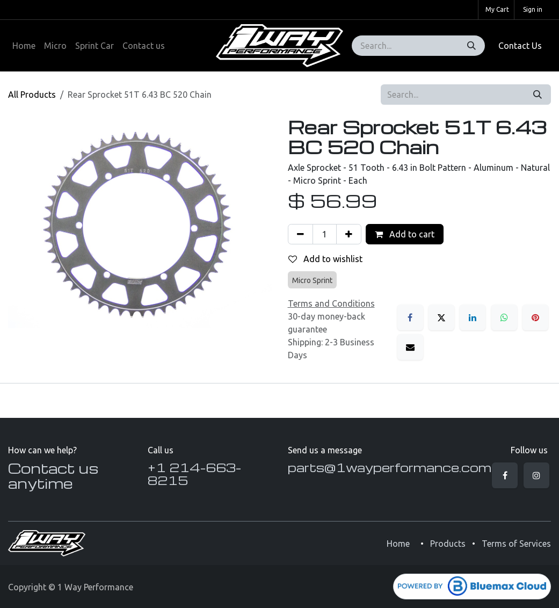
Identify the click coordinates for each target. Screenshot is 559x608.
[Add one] (348, 234)
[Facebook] (410, 317)
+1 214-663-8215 (194, 474)
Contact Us (520, 45)
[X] (441, 317)
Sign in (532, 9)
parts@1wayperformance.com (389, 467)
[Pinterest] (535, 317)
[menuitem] (24, 45)
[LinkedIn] (472, 317)
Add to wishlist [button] (325, 259)
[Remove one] (300, 234)
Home (398, 543)
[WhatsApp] (504, 317)
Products (448, 543)
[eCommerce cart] (496, 9)
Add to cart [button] (404, 234)
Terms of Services (516, 543)
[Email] (410, 347)
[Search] (471, 45)
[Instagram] (536, 475)
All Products (32, 94)
